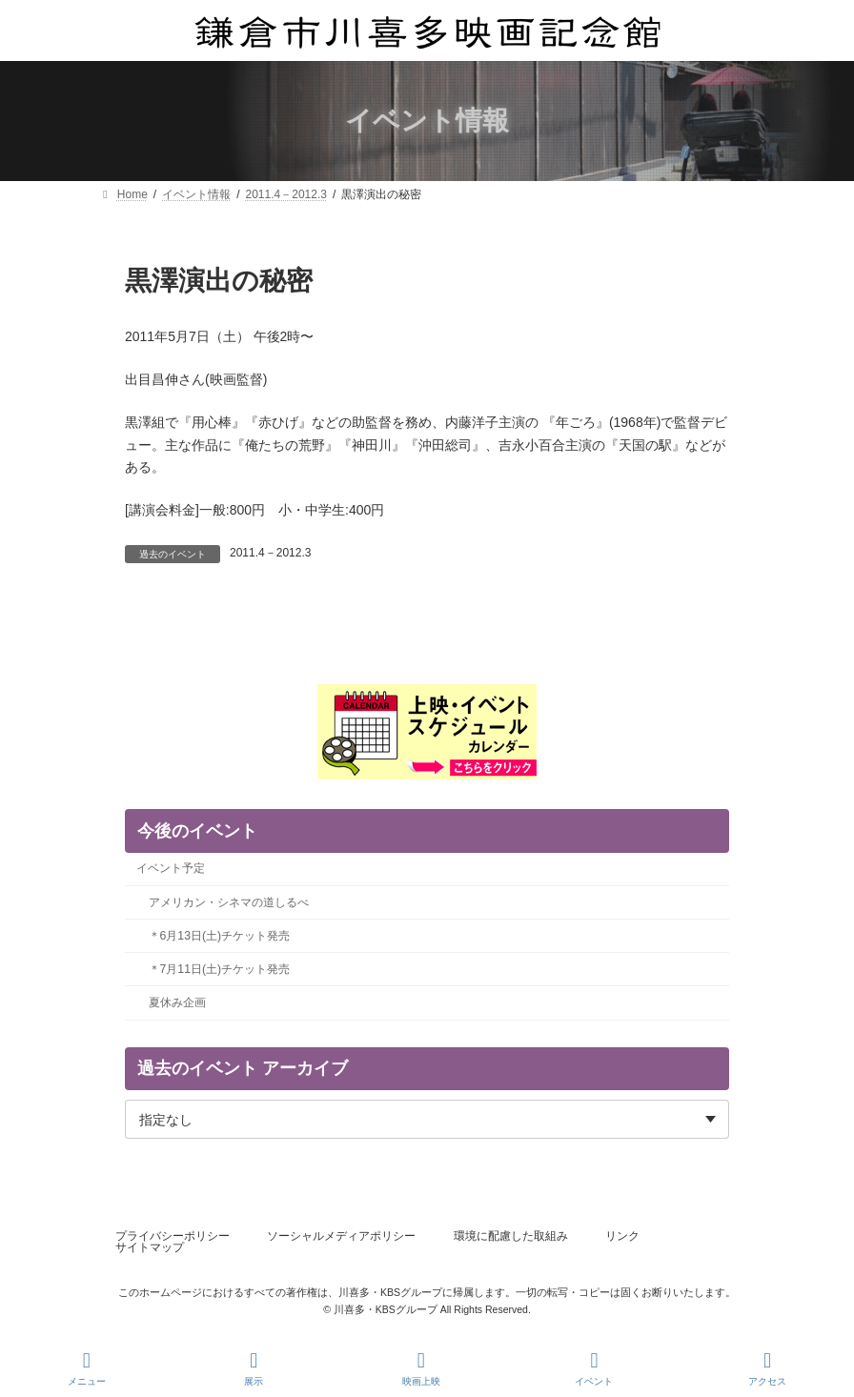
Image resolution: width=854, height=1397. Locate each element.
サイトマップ (149, 1247)
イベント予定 (170, 868)
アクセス (767, 1368)
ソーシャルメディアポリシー (341, 1236)
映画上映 (421, 1368)
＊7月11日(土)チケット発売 (220, 969)
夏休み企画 (177, 1002)
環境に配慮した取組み (511, 1236)
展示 (254, 1368)
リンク (622, 1236)
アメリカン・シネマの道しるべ (229, 901)
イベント (594, 1368)
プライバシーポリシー (172, 1236)
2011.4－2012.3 (270, 552)
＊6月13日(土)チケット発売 (220, 934)
